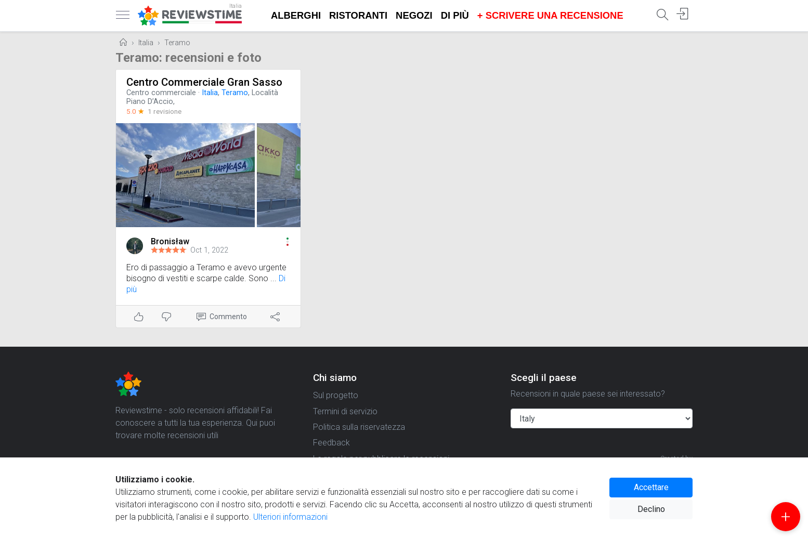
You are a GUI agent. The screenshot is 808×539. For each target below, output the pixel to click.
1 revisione (164, 111)
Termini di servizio (345, 411)
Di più (455, 15)
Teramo (177, 42)
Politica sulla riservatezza (359, 427)
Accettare (651, 487)
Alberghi (296, 15)
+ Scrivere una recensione (550, 15)
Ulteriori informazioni (290, 517)
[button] (287, 241)
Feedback (331, 443)
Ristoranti (358, 15)
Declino (651, 509)
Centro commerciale (161, 92)
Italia (145, 42)
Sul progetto (335, 395)
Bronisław (170, 241)
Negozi (414, 15)
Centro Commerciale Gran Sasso (204, 82)
